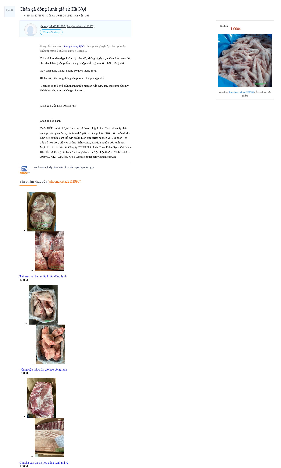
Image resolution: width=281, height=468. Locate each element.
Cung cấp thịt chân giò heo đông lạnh (44, 369)
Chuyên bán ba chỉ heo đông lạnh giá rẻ (44, 462)
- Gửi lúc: (50, 15)
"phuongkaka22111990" (64, 181)
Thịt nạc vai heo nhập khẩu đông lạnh (43, 276)
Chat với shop (51, 32)
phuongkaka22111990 (67, 26)
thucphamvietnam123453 (241, 91)
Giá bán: (224, 25)
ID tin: (30, 15)
